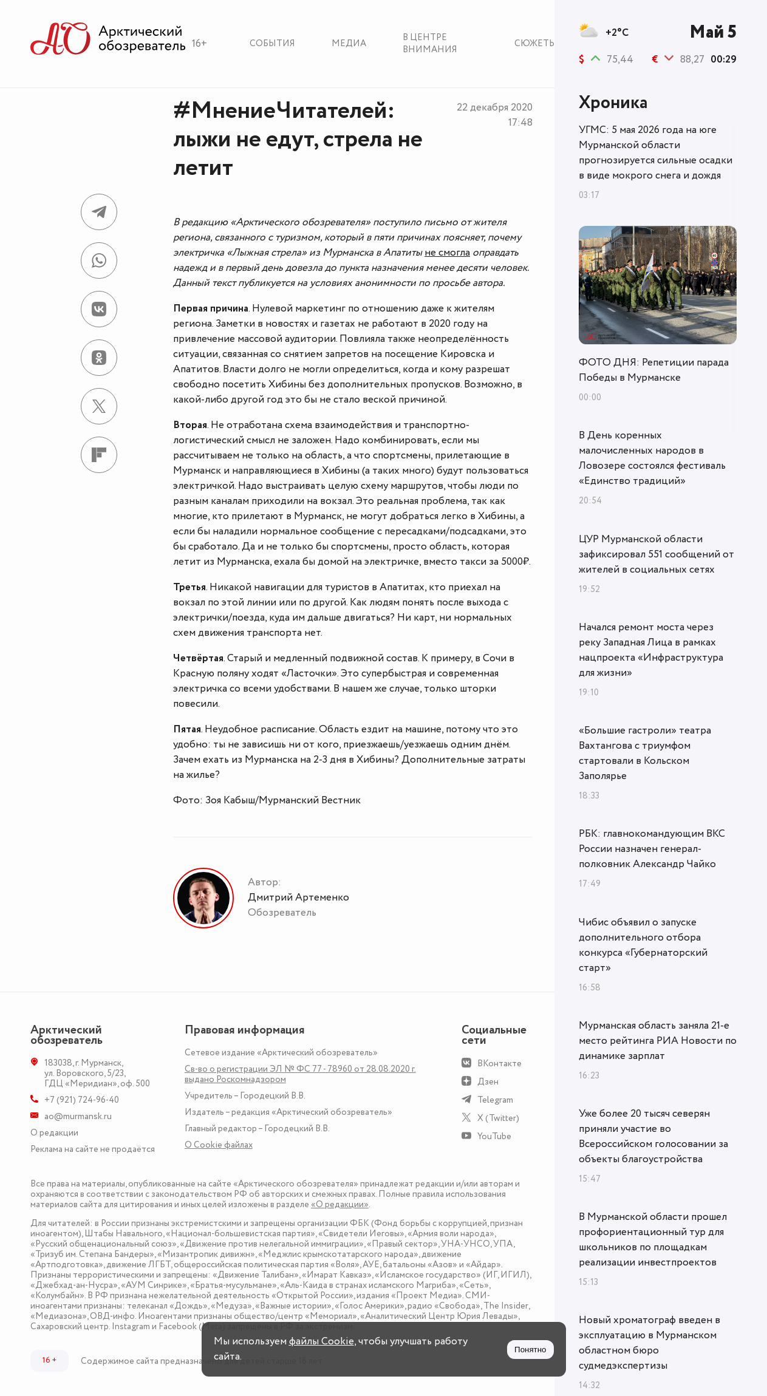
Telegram (495, 1100)
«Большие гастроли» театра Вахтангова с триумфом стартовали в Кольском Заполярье (645, 753)
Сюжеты (535, 43)
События (272, 43)
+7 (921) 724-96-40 (81, 1100)
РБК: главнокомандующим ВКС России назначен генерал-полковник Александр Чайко (652, 848)
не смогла (447, 252)
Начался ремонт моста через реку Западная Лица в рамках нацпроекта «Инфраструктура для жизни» (651, 650)
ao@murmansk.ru (78, 1116)
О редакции (54, 1133)
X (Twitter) (498, 1118)
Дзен (488, 1082)
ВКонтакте (499, 1063)
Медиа (349, 43)
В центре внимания (430, 43)
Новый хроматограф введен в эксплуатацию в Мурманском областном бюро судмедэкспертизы (649, 1343)
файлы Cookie (321, 1341)
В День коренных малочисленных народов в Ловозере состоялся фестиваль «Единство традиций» (652, 458)
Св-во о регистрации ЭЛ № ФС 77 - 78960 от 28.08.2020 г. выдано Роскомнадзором (300, 1074)
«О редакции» (340, 1204)
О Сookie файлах (219, 1145)
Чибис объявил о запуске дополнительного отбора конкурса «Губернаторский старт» (643, 945)
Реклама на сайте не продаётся (92, 1149)
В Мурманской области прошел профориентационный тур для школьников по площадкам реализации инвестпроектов (653, 1240)
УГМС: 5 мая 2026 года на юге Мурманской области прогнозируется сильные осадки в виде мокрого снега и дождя (655, 153)
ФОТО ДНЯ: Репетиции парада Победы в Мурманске (654, 370)
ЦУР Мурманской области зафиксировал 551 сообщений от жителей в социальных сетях (656, 554)
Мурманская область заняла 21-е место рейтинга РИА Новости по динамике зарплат (658, 1040)
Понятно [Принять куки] (530, 1349)
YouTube (494, 1136)
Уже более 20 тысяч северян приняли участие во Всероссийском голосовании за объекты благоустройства (653, 1136)
